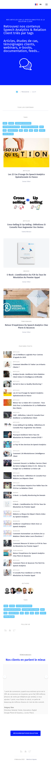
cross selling (8, 134)
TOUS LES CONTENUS (25, 107)
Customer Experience (23, 123)
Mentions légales (31, 759)
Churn (11, 123)
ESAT (41, 126)
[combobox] (38, 4)
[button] (46, 4)
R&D (31, 130)
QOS (26, 130)
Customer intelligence (30, 126)
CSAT (5, 123)
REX (36, 130)
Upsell (42, 130)
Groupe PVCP (12, 130)
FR (38, 4)
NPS (21, 130)
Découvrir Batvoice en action (25, 733)
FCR (4, 130)
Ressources (25, 92)
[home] (3, 4)
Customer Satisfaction (11, 126)
